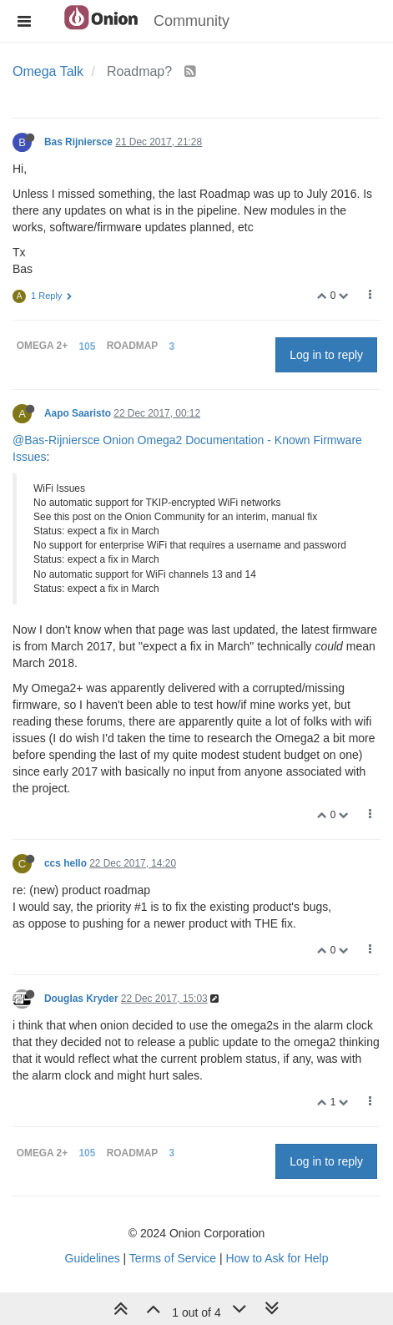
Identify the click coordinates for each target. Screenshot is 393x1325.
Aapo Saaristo (77, 413)
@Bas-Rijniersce (56, 440)
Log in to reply (326, 355)
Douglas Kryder (81, 998)
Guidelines (92, 1258)
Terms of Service (172, 1258)
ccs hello (65, 863)
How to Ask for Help (277, 1258)
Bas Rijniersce (78, 142)
